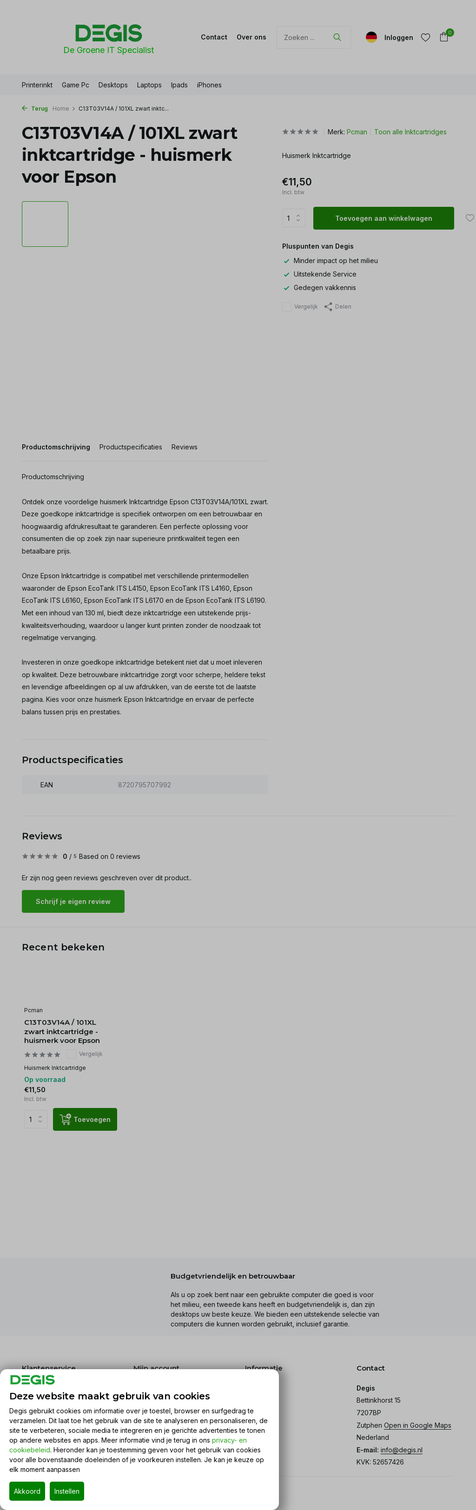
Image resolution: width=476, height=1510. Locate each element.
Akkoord (27, 1491)
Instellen (66, 1491)
